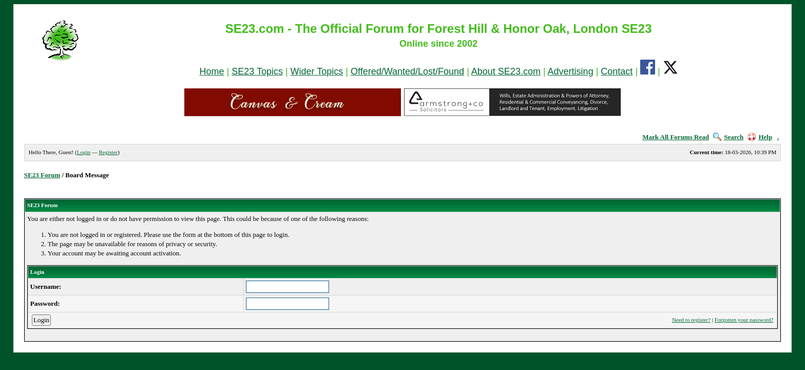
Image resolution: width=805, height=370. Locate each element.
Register (108, 152)
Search (728, 137)
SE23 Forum (42, 175)
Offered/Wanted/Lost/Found (407, 71)
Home (211, 71)
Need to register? (691, 320)
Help (759, 137)
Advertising (570, 71)
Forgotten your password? (744, 320)
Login (83, 152)
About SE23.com (506, 71)
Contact (616, 71)
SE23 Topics (257, 71)
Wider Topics (317, 71)
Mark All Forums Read (675, 137)
